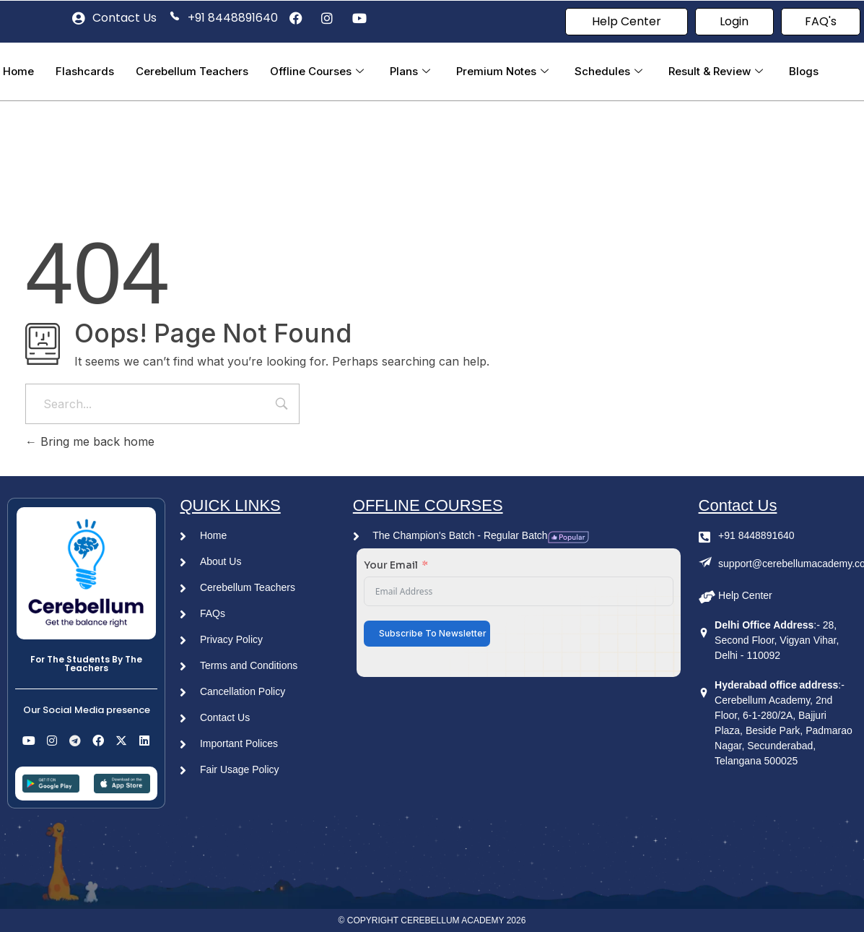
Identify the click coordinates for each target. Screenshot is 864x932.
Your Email (391, 564)
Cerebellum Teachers (192, 71)
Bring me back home (89, 441)
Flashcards (85, 71)
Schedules (608, 71)
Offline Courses (317, 71)
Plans (410, 71)
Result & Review (715, 71)
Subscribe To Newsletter (432, 633)
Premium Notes (502, 71)
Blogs (804, 71)
